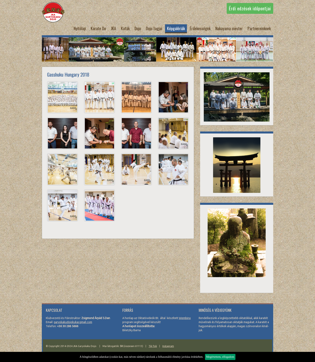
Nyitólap (80, 28)
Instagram (168, 346)
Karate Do (98, 28)
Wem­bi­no (185, 318)
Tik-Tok (153, 346)
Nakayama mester (229, 28)
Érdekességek (200, 28)
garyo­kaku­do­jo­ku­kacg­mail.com (73, 322)
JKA (113, 28)
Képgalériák (176, 28)
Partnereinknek (259, 28)
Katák (125, 28)
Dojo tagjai (154, 28)
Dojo (138, 28)
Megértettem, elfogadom (220, 356)
